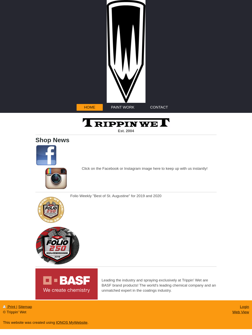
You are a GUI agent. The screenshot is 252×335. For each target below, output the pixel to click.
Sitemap (25, 307)
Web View (240, 312)
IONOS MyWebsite (71, 322)
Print (9, 307)
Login (244, 307)
